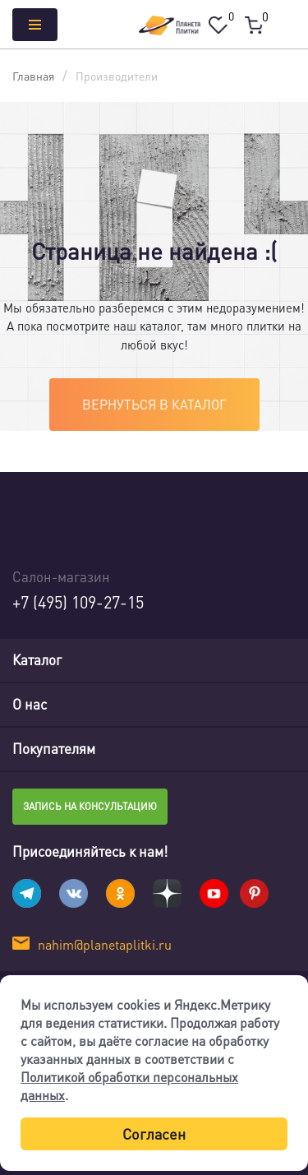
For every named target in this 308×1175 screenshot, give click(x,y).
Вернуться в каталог (154, 404)
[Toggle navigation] (282, 660)
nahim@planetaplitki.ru (105, 944)
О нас (29, 704)
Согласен (154, 1133)
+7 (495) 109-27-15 (78, 602)
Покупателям (53, 748)
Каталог (37, 659)
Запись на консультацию (90, 806)
